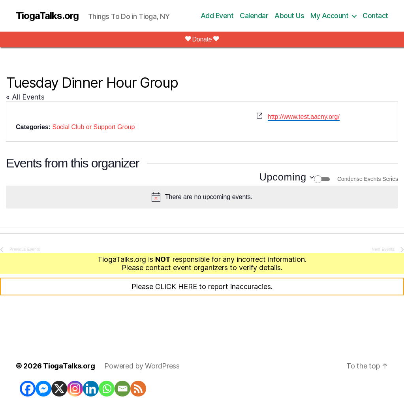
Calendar (254, 15)
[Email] (122, 388)
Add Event (217, 15)
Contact (375, 15)
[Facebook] (28, 388)
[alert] (202, 197)
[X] (59, 388)
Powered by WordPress (142, 366)
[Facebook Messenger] (43, 388)
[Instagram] (75, 388)
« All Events (25, 97)
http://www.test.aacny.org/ (304, 116)
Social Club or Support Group (93, 127)
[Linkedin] (91, 388)
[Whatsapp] (107, 388)
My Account (329, 15)
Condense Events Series (367, 179)
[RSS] (138, 388)
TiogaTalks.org (47, 16)
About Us (289, 15)
